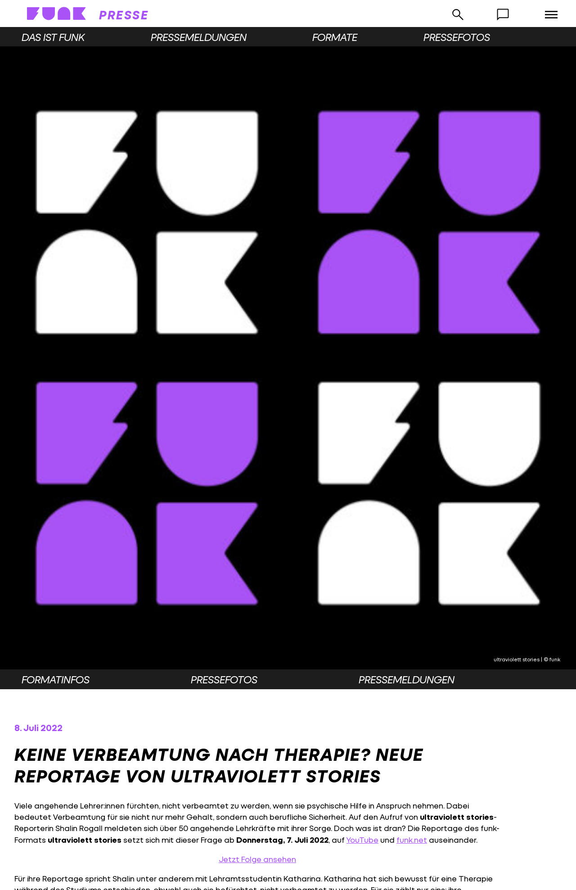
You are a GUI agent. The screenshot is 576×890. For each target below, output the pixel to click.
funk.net (411, 840)
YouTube (362, 840)
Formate (334, 37)
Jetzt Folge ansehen (257, 859)
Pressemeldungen (199, 37)
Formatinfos (56, 679)
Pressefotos (456, 37)
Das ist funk (53, 37)
